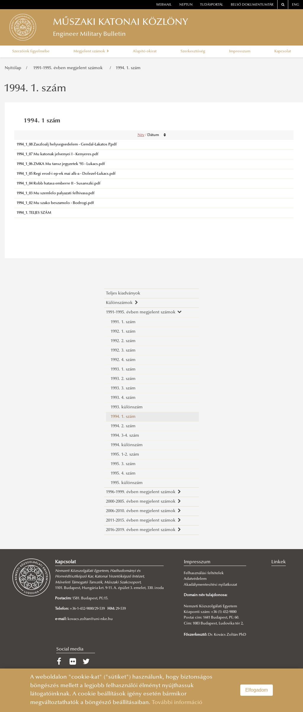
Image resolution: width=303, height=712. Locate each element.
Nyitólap (13, 68)
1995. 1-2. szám (125, 454)
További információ (177, 702)
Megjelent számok (91, 51)
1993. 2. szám (123, 379)
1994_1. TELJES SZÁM (34, 213)
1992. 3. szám (123, 350)
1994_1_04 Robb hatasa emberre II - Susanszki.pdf (58, 183)
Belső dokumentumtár (252, 5)
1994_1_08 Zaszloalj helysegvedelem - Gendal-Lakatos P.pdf (67, 144)
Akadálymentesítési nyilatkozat (210, 585)
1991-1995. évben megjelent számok (69, 68)
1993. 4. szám (123, 398)
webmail (164, 5)
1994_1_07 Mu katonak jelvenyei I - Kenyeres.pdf (57, 154)
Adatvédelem (195, 579)
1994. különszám (127, 445)
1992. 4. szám (123, 360)
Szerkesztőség (192, 51)
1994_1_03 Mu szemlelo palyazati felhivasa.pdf (55, 193)
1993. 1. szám (123, 369)
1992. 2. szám (123, 341)
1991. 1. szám (123, 322)
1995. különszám (127, 483)
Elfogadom (256, 689)
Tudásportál (211, 5)
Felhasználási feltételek (204, 573)
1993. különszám (127, 407)
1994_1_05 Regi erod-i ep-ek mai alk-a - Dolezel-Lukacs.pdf (66, 174)
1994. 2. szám (123, 426)
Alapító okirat (145, 51)
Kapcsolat (282, 51)
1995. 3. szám (123, 464)
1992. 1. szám (123, 331)
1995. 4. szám (123, 473)
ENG (295, 5)
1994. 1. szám (128, 68)
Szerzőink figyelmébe (30, 51)
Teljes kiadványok (123, 293)
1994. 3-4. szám (125, 435)
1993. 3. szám (123, 388)
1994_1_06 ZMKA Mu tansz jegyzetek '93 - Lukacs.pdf (61, 164)
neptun (186, 5)
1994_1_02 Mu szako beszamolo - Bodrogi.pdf (55, 203)
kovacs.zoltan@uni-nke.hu (90, 619)
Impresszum (239, 51)
